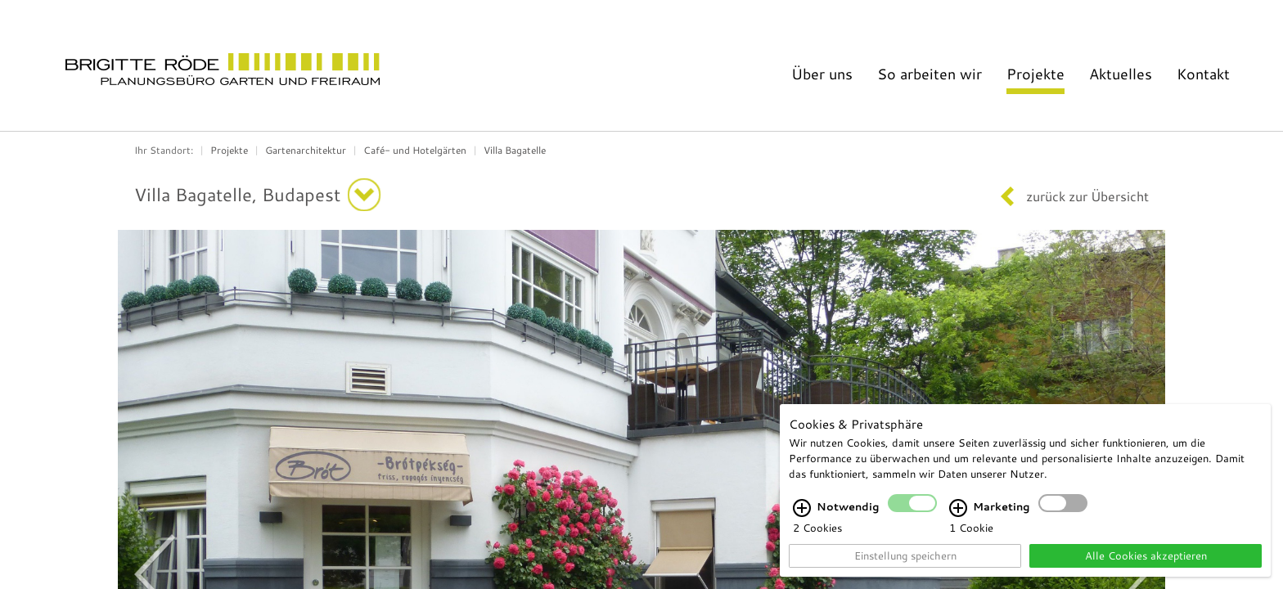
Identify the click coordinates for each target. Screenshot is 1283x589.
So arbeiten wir (929, 73)
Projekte (1035, 73)
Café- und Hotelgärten (414, 150)
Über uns (822, 73)
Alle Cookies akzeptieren (1146, 555)
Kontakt (1203, 73)
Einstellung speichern (905, 555)
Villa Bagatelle (515, 150)
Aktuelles (1120, 73)
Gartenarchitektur (305, 150)
